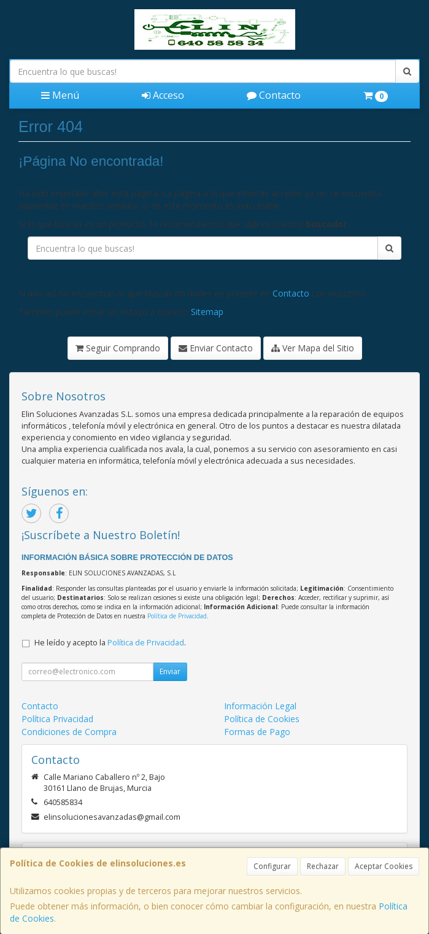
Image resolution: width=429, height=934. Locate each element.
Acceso (163, 95)
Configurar (272, 866)
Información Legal (260, 706)
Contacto (274, 95)
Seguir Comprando (117, 348)
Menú (60, 95)
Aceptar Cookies (383, 866)
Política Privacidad (57, 719)
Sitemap (207, 311)
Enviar (170, 671)
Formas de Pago (257, 731)
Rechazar (323, 866)
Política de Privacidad (177, 616)
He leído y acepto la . (110, 642)
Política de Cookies (262, 719)
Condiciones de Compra (69, 731)
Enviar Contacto (216, 348)
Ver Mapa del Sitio (312, 348)
